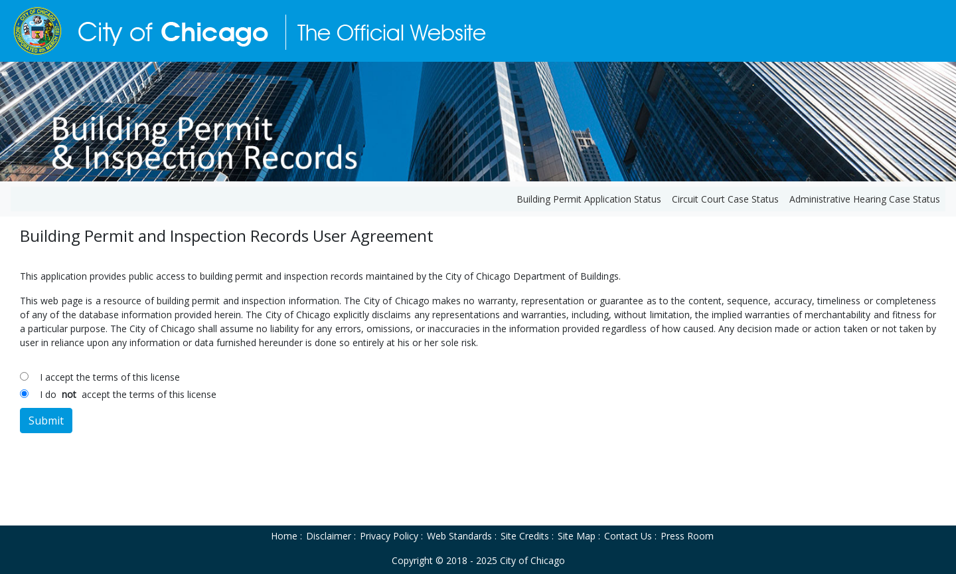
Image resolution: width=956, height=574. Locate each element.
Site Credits (525, 535)
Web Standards (459, 535)
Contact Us (628, 535)
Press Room (687, 535)
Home (284, 535)
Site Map (577, 535)
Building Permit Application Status (589, 199)
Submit (46, 420)
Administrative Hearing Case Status (864, 199)
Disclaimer (328, 535)
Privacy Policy (389, 535)
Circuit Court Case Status (725, 199)
